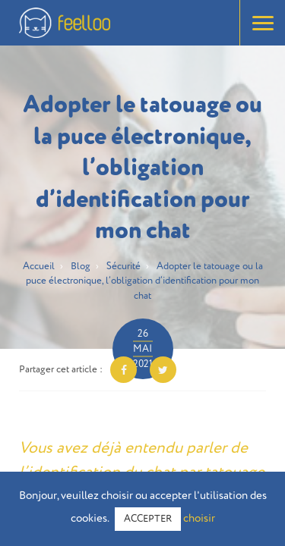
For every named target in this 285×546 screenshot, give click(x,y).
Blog (80, 266)
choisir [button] (199, 518)
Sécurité (123, 266)
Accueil (39, 266)
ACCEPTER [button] (148, 519)
